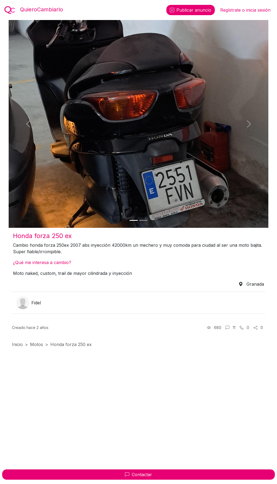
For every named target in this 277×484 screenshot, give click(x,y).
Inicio (17, 344)
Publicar (190, 10)
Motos (36, 344)
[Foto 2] (143, 220)
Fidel (36, 302)
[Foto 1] (134, 220)
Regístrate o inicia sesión (245, 10)
